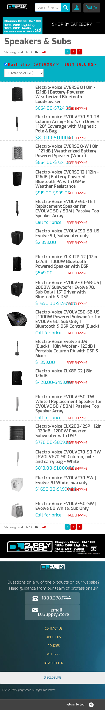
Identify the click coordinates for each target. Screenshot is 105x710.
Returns (53, 654)
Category (44, 64)
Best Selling (79, 64)
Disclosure (52, 678)
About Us (53, 637)
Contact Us (54, 629)
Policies (54, 646)
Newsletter (53, 663)
